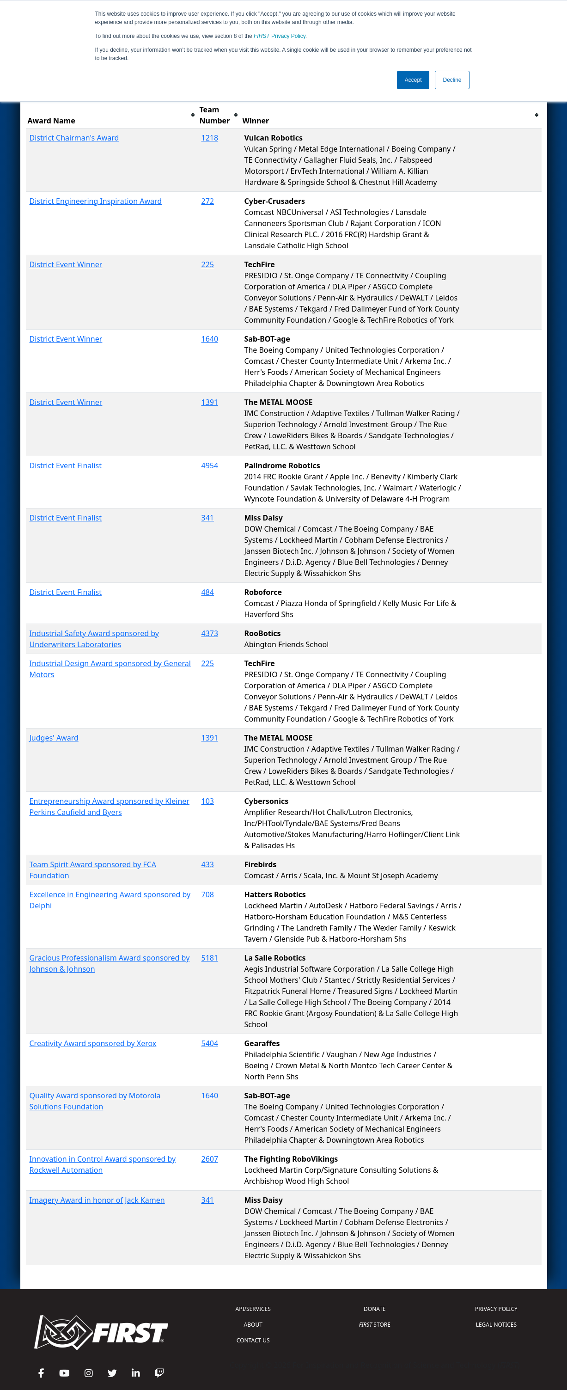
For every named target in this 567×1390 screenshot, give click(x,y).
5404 (210, 1043)
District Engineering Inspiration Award (96, 201)
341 (207, 518)
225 (207, 264)
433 (207, 864)
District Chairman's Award (74, 138)
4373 (210, 633)
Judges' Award (54, 738)
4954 (210, 465)
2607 (210, 1159)
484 (207, 592)
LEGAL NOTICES (496, 1325)
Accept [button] (413, 80)
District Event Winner (66, 264)
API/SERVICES (253, 1309)
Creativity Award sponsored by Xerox (93, 1043)
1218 (210, 138)
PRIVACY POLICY (496, 1309)
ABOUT (253, 1325)
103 (207, 801)
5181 (210, 958)
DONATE (374, 1309)
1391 (210, 402)
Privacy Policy (279, 36)
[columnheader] (112, 115)
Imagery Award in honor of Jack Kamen (97, 1200)
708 (207, 894)
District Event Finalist (66, 465)
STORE (374, 1325)
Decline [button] (452, 80)
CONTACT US (253, 1340)
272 (207, 201)
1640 (210, 339)
